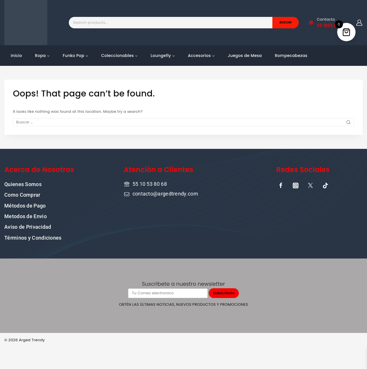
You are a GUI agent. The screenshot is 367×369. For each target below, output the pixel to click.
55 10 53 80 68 (149, 184)
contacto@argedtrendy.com (165, 194)
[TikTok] (325, 185)
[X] (310, 185)
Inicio (16, 55)
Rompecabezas (291, 55)
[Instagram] (295, 185)
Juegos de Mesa (245, 55)
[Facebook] (280, 185)
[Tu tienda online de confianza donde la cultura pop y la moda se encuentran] (25, 22)
